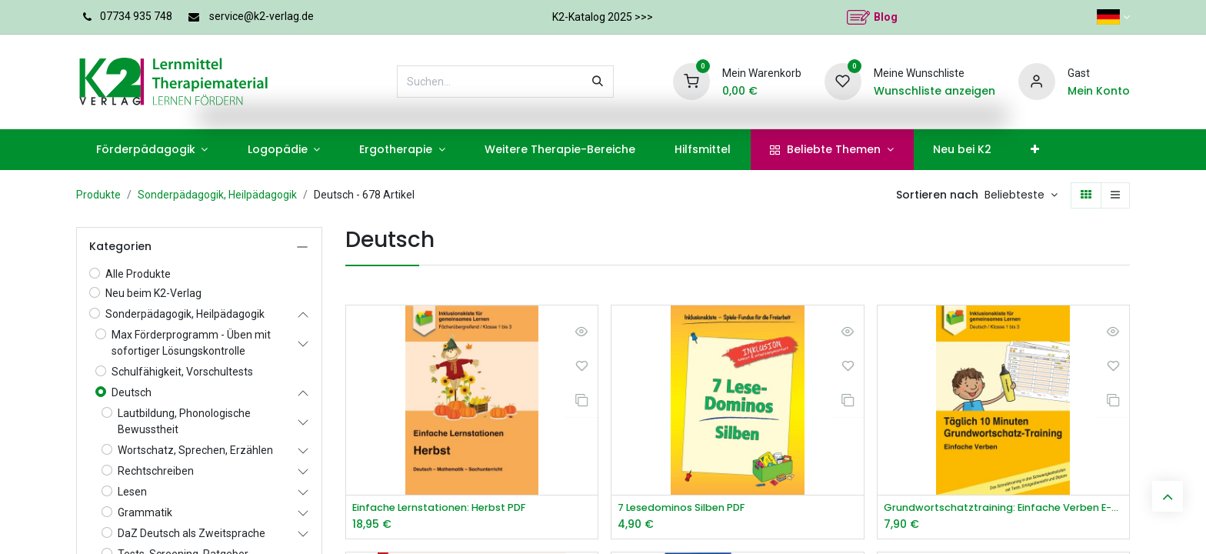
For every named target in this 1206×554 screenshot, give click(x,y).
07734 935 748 (136, 16)
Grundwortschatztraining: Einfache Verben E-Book (1003, 508)
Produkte (98, 195)
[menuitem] (152, 149)
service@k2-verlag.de (261, 16)
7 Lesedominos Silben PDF (689, 508)
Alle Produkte (138, 274)
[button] (1021, 195)
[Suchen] (597, 81)
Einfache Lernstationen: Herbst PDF (448, 508)
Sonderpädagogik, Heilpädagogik (217, 195)
